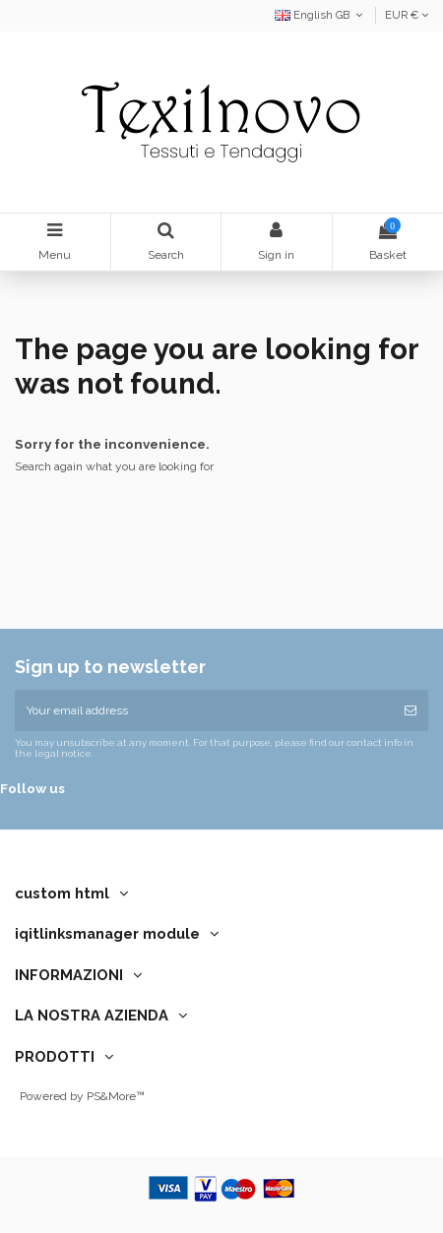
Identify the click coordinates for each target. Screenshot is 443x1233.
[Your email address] (204, 710)
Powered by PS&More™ (82, 1096)
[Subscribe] (410, 710)
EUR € (406, 15)
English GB (320, 15)
